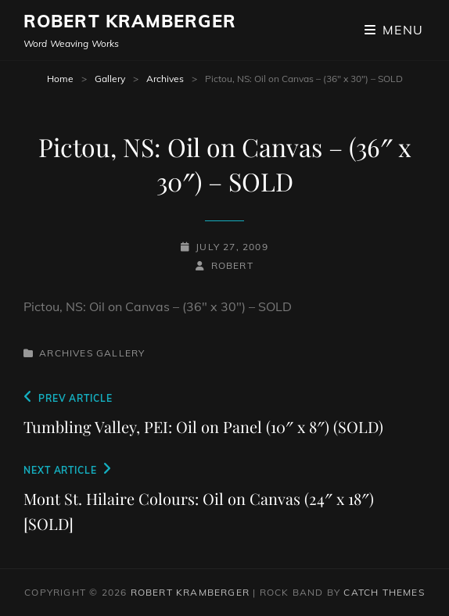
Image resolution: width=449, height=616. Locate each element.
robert (232, 265)
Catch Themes (383, 592)
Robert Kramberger (129, 21)
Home (60, 78)
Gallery (110, 78)
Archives (165, 78)
